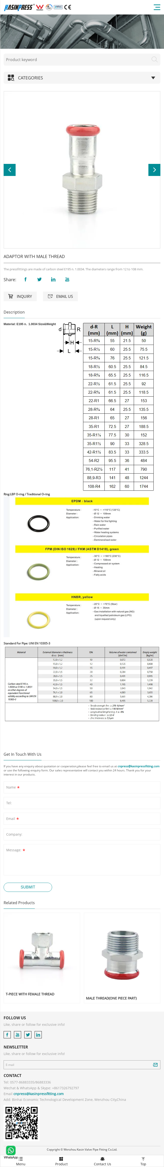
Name (13, 788)
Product (61, 1160)
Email (13, 819)
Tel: (9, 803)
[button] (10, 170)
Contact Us (102, 1160)
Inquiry (20, 296)
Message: (16, 850)
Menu (20, 1160)
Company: (14, 834)
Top (143, 1160)
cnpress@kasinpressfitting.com (138, 766)
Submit (28, 887)
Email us (60, 296)
